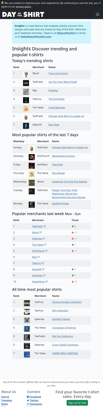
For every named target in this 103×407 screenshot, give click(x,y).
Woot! (35, 232)
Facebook (34, 396)
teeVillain (37, 275)
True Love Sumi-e (58, 73)
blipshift (36, 269)
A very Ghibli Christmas (65, 344)
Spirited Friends (61, 319)
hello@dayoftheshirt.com (36, 36)
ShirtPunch (38, 251)
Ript (34, 257)
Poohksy (53, 90)
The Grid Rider (56, 99)
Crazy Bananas (56, 107)
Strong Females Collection (66, 302)
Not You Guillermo (62, 336)
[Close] (100, 3)
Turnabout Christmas (64, 327)
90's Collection (60, 310)
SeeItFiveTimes (60, 203)
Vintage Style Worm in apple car (66, 116)
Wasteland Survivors (63, 156)
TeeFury (36, 263)
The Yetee (37, 244)
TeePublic (37, 226)
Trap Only (57, 164)
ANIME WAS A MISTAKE (65, 353)
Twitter (32, 400)
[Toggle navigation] (97, 14)
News (4, 404)
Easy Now (53, 124)
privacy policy (23, 6)
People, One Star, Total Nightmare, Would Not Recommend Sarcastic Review (68, 194)
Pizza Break (58, 173)
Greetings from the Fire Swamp (69, 181)
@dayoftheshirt (66, 33)
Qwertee (37, 238)
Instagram (34, 404)
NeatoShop (38, 281)
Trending (6, 400)
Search (5, 396)
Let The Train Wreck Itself (62, 82)
